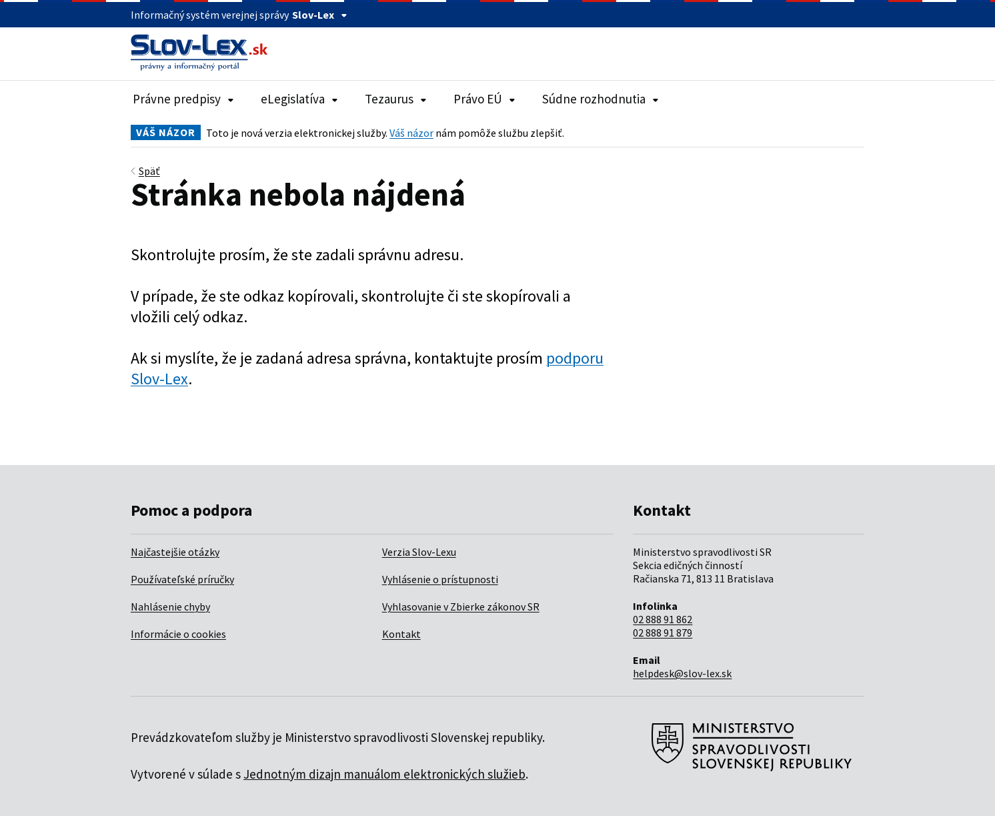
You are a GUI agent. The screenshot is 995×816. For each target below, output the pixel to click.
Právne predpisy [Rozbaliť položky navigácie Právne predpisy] (183, 99)
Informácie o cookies (178, 634)
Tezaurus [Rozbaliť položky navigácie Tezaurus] (396, 99)
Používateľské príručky (182, 579)
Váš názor (411, 132)
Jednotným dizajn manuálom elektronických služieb (384, 774)
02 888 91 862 (662, 619)
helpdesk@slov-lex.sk (682, 673)
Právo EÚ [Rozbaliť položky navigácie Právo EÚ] (484, 99)
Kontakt (401, 634)
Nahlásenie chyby (170, 606)
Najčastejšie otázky (175, 551)
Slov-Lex (319, 14)
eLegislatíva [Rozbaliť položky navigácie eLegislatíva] (299, 99)
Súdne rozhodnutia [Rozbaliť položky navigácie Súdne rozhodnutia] (600, 99)
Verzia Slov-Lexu (419, 551)
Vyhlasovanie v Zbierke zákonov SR (461, 606)
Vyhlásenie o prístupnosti (440, 579)
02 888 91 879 (662, 632)
